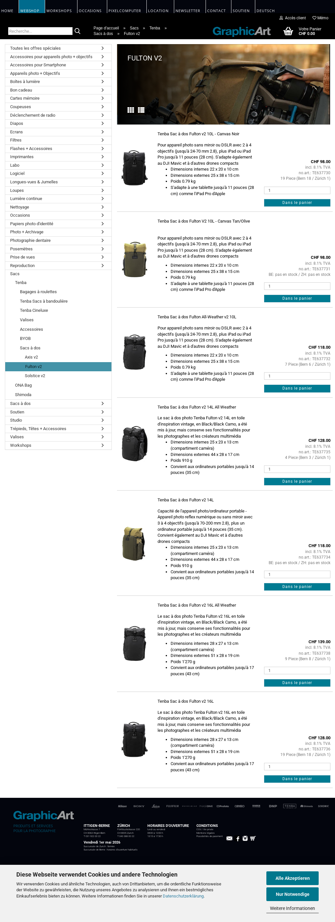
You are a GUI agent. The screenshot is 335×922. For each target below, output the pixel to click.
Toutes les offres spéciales (35, 48)
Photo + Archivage (26, 231)
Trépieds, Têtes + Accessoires (38, 428)
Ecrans (16, 131)
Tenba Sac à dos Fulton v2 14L (186, 499)
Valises (27, 319)
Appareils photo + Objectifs (35, 73)
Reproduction (22, 265)
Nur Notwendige (293, 894)
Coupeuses (20, 106)
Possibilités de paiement (209, 836)
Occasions (20, 215)
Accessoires (31, 329)
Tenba (20, 282)
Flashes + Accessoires (31, 148)
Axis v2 (31, 357)
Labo (14, 165)
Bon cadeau (21, 90)
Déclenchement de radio (32, 115)
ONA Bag (23, 385)
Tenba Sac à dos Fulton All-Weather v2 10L (197, 316)
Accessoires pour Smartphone (38, 64)
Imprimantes (22, 156)
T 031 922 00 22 (92, 836)
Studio (16, 420)
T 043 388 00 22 (125, 836)
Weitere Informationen (292, 908)
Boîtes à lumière (25, 81)
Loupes (17, 190)
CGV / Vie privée (204, 829)
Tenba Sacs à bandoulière (44, 301)
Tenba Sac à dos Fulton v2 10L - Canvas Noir (198, 133)
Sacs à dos (30, 347)
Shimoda (23, 394)
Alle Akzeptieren (293, 878)
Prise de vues (22, 257)
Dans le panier (297, 202)
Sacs (15, 273)
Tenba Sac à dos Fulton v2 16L (186, 701)
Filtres (16, 140)
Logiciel (17, 173)
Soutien (17, 412)
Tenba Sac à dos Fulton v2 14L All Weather (197, 407)
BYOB (25, 338)
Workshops (20, 445)
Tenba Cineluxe (34, 310)
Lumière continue (26, 198)
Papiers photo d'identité (31, 223)
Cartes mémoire (25, 98)
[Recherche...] (77, 31)
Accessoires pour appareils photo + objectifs (51, 56)
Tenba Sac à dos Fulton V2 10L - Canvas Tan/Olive (204, 221)
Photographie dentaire (30, 240)
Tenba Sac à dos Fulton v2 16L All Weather (197, 605)
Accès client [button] (292, 18)
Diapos (16, 123)
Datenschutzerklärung (183, 896)
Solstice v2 (35, 375)
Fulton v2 (33, 366)
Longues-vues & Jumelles (34, 181)
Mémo (320, 18)
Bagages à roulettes (38, 291)
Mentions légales (205, 833)
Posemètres (21, 248)
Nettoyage (19, 207)
